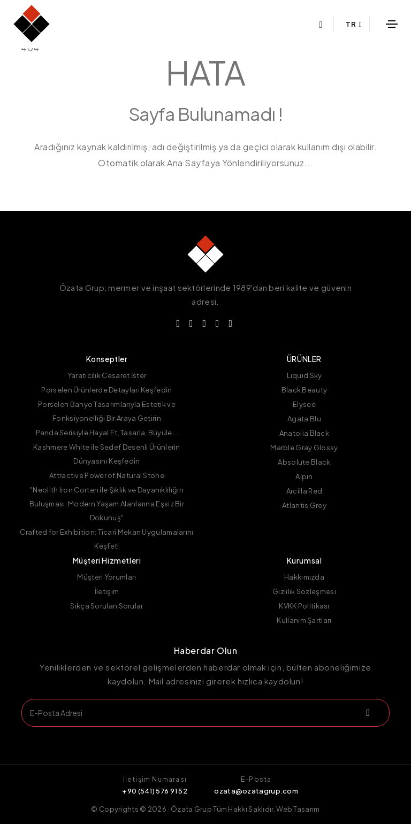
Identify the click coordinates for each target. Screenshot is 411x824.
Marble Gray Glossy (304, 447)
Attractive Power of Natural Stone (106, 475)
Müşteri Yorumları (106, 577)
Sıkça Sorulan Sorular (106, 606)
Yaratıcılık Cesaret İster (107, 375)
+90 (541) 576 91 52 (154, 791)
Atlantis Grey (304, 505)
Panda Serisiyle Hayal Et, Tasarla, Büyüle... (106, 432)
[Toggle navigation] (392, 24)
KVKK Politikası (304, 606)
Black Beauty (304, 390)
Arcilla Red (304, 491)
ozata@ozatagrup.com (256, 791)
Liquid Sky (304, 375)
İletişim (107, 591)
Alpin (304, 476)
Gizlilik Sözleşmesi (304, 591)
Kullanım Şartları (304, 620)
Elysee (304, 404)
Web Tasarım (297, 809)
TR (354, 24)
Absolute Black (304, 462)
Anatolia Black (304, 433)
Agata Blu (304, 418)
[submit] (367, 713)
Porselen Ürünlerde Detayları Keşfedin (106, 390)
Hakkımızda (304, 577)
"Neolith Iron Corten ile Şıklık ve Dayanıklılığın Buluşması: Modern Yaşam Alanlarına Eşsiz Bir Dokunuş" (106, 504)
